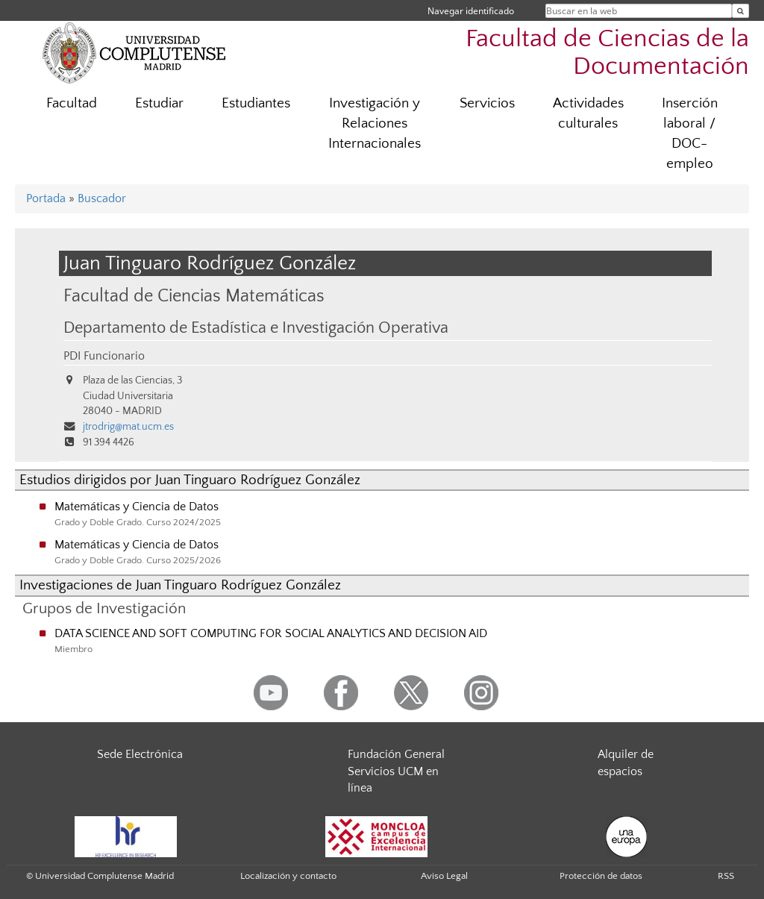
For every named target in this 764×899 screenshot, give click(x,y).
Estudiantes (256, 103)
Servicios (487, 103)
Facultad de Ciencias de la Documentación (607, 53)
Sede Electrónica (140, 754)
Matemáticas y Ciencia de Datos (136, 506)
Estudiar (159, 103)
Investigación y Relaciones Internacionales (374, 123)
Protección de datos (601, 876)
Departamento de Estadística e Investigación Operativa (255, 328)
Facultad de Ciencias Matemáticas (194, 296)
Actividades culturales (588, 113)
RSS (726, 876)
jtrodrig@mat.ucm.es (128, 427)
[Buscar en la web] (740, 11)
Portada (46, 198)
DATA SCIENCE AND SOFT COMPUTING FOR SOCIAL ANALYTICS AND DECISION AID (270, 633)
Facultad (71, 103)
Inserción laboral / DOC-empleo (690, 133)
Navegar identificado (471, 10)
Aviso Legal (444, 876)
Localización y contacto (288, 876)
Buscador (102, 198)
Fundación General (396, 754)
